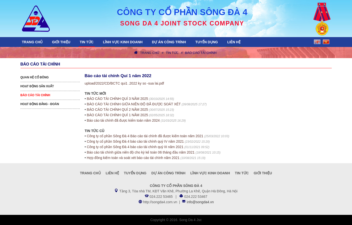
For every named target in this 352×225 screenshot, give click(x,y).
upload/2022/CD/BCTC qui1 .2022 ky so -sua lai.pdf (124, 83)
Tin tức (87, 42)
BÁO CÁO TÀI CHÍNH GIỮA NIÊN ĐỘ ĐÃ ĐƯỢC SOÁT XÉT (134, 104)
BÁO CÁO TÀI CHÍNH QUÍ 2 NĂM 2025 (117, 110)
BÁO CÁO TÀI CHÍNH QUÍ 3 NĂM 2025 (117, 99)
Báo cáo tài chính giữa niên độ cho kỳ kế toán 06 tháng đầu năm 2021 (140, 152)
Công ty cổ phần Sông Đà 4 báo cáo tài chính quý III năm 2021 (135, 147)
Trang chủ (32, 42)
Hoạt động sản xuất (37, 86)
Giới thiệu (61, 42)
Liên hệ (234, 42)
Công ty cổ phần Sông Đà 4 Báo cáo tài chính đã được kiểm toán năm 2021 (145, 136)
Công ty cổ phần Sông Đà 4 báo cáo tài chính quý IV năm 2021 (135, 141)
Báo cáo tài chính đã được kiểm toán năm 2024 (123, 120)
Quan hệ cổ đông (35, 77)
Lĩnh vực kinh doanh (123, 42)
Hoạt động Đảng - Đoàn (40, 104)
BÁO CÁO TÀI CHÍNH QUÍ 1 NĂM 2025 (117, 115)
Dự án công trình (169, 42)
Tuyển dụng (206, 42)
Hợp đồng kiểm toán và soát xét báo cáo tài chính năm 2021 (133, 158)
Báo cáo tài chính (201, 52)
